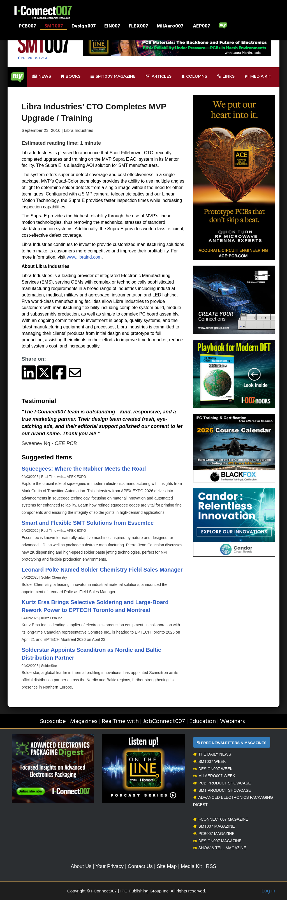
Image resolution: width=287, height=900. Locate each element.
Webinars (232, 721)
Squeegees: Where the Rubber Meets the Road (84, 469)
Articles (159, 76)
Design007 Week (213, 769)
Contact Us (140, 866)
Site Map (167, 866)
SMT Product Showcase (222, 790)
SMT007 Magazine (214, 826)
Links (226, 76)
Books (70, 76)
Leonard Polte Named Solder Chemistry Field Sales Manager (102, 570)
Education (202, 721)
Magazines (84, 721)
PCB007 (27, 27)
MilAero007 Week (214, 776)
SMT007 (54, 27)
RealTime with (120, 721)
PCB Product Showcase (222, 783)
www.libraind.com (84, 257)
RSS (211, 866)
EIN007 (112, 27)
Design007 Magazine (217, 841)
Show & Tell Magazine (219, 848)
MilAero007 (170, 27)
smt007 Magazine (113, 76)
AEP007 (201, 27)
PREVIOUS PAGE (32, 58)
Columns (194, 76)
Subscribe (53, 721)
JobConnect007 (164, 721)
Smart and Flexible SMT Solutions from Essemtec (88, 523)
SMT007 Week (209, 761)
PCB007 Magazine (214, 833)
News (41, 76)
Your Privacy (110, 866)
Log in (268, 891)
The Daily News (212, 754)
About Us (81, 866)
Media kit (258, 76)
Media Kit (191, 866)
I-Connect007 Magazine (220, 819)
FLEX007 (138, 27)
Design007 (83, 27)
